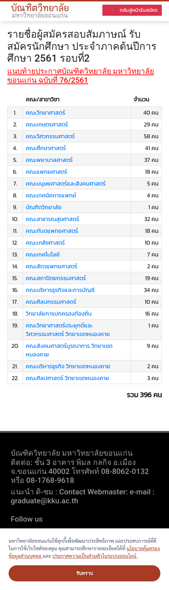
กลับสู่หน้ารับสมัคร (134, 10)
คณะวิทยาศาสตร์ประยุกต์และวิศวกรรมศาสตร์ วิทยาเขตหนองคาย (68, 329)
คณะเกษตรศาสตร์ (47, 124)
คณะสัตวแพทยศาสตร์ (51, 266)
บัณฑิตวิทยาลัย (44, 207)
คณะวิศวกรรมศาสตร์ (50, 136)
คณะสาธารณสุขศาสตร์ (52, 219)
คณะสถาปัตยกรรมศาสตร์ (56, 278)
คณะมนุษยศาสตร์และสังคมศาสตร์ (66, 183)
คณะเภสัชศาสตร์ (45, 242)
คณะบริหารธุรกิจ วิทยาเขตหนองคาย (68, 366)
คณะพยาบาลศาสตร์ (49, 159)
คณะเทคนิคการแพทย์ (51, 195)
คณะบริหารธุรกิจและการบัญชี (60, 290)
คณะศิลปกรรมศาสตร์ (51, 301)
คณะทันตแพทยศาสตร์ (52, 230)
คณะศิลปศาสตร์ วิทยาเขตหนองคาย (67, 378)
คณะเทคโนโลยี (43, 254)
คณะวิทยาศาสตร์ (45, 112)
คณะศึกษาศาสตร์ (46, 148)
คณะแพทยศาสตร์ (46, 171)
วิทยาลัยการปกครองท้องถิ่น (59, 313)
